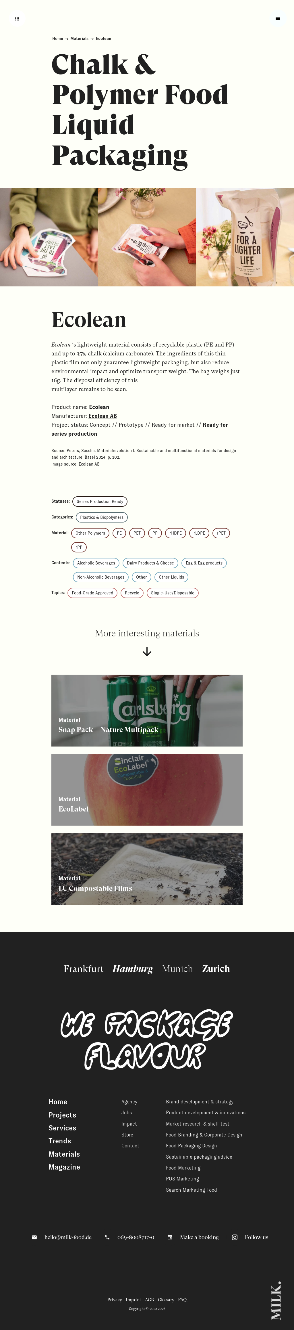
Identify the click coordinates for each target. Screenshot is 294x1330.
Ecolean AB (102, 416)
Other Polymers (90, 533)
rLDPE (199, 533)
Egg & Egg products (204, 563)
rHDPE (175, 533)
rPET (221, 533)
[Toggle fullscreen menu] (278, 18)
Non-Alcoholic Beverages (100, 577)
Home (57, 38)
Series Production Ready (100, 501)
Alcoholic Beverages (96, 563)
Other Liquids (171, 577)
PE (119, 533)
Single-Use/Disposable (172, 593)
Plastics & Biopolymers (101, 517)
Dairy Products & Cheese (150, 563)
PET (137, 533)
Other (141, 577)
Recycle (132, 593)
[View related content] (147, 711)
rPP (79, 547)
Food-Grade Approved (92, 593)
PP (155, 533)
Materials (79, 38)
